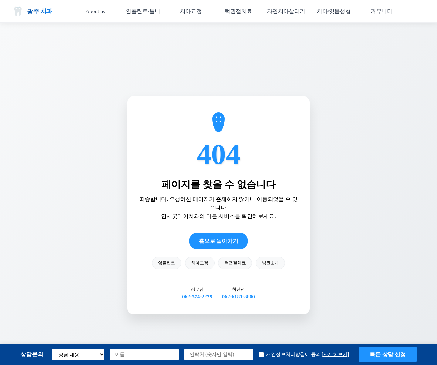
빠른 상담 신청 (388, 354)
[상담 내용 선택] (78, 354)
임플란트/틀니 (143, 11)
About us (95, 11)
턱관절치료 (238, 11)
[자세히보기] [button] (335, 354)
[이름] (144, 354)
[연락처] (218, 354)
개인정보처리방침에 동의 (304, 354)
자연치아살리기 (286, 11)
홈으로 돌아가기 (218, 241)
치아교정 (191, 11)
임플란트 (166, 262)
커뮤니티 (381, 11)
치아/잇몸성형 (334, 11)
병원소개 (270, 262)
